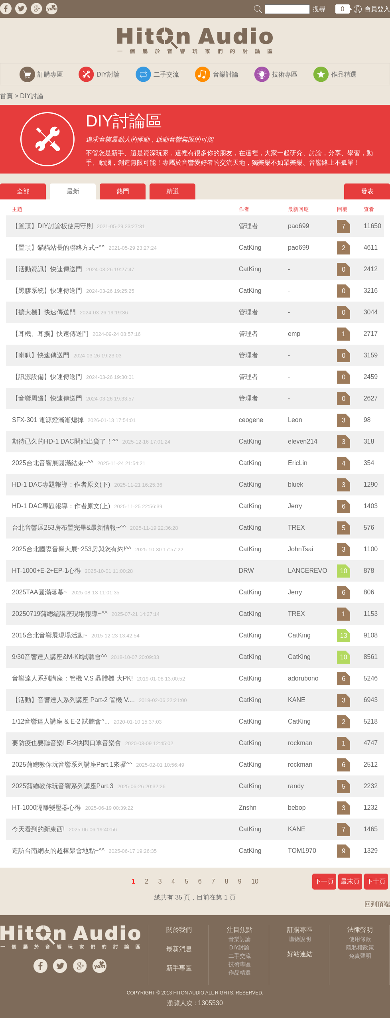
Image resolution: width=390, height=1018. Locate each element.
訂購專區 (300, 929)
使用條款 (360, 939)
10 (254, 881)
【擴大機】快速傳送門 (44, 312)
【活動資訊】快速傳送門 (47, 269)
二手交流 (239, 956)
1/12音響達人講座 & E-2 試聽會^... (61, 721)
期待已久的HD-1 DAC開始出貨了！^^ (65, 441)
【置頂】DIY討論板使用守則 (52, 226)
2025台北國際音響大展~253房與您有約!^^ (71, 549)
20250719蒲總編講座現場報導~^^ (60, 613)
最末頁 (350, 881)
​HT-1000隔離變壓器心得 (46, 807)
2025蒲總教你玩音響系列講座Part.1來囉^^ (72, 764)
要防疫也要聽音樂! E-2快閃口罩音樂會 (66, 743)
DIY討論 (239, 947)
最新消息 (179, 948)
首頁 (6, 96)
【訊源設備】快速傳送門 (47, 376)
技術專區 (239, 964)
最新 (73, 191)
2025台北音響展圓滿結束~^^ (52, 463)
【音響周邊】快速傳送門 (47, 398)
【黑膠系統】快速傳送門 (47, 290)
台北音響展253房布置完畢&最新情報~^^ (69, 527)
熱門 (122, 191)
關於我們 (179, 929)
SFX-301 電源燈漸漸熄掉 (48, 419)
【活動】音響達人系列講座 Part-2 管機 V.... (73, 699)
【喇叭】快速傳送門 (40, 355)
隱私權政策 (360, 947)
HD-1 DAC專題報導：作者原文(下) (61, 484)
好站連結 (300, 954)
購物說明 (300, 939)
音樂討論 (239, 939)
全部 (23, 191)
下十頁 (376, 881)
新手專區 (179, 968)
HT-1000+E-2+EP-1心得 (46, 570)
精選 (172, 191)
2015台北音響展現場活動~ (49, 635)
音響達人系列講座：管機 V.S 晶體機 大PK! (72, 678)
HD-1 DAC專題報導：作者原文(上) (61, 506)
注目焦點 (239, 929)
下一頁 (324, 881)
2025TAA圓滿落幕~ (39, 592)
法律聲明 (360, 929)
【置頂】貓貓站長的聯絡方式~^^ (58, 247)
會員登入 (377, 9)
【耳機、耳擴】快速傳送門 (50, 333)
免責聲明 (360, 956)
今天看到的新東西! (38, 829)
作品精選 (239, 972)
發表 (367, 191)
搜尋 (319, 9)
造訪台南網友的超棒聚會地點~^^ (58, 850)
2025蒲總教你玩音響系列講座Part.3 (62, 786)
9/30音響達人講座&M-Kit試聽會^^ (59, 656)
